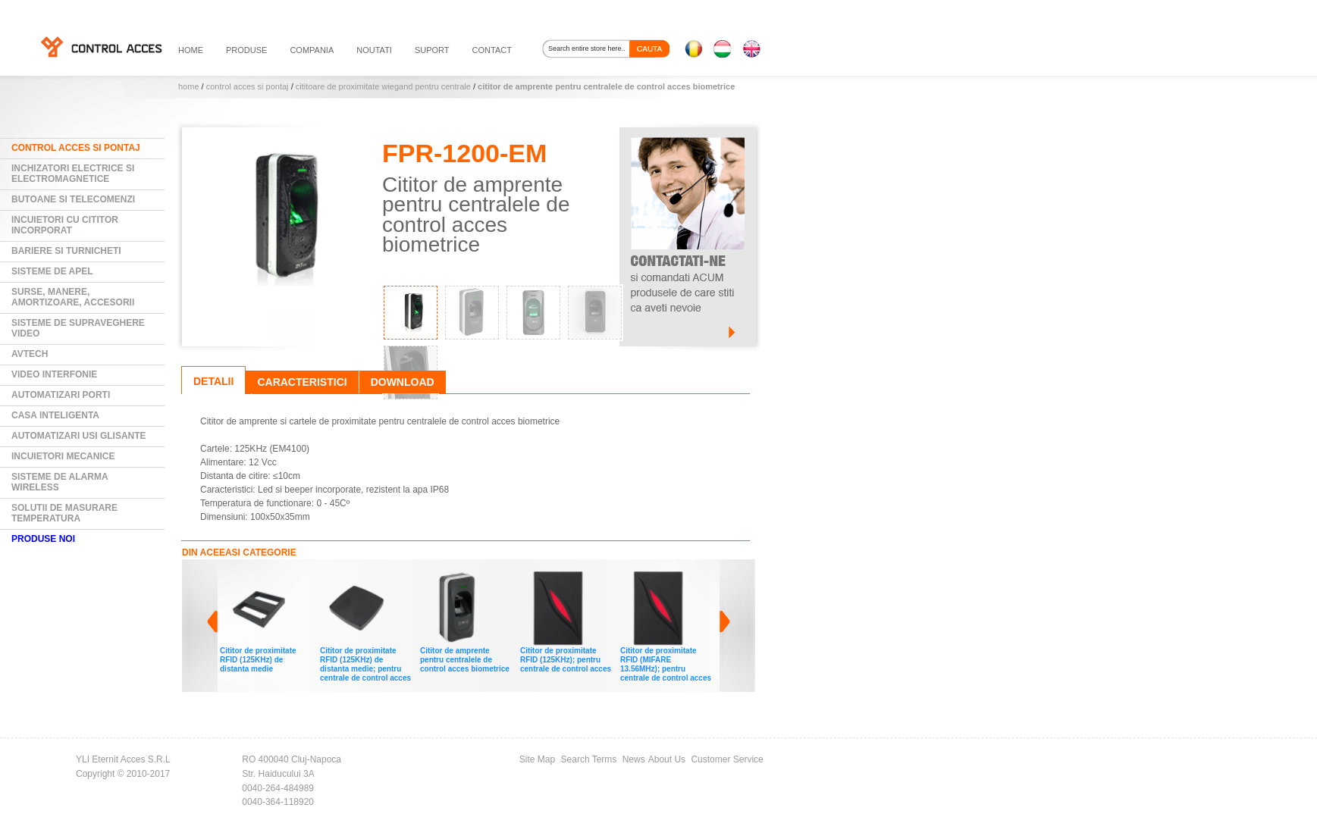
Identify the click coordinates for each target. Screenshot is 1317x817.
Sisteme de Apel (52, 271)
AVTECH (29, 354)
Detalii (213, 381)
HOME (190, 50)
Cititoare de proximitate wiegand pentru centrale (383, 86)
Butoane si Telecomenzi (73, 199)
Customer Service (727, 759)
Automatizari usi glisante (78, 435)
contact (492, 50)
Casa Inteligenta (55, 415)
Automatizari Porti (60, 395)
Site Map (537, 759)
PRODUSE (246, 50)
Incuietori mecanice (62, 456)
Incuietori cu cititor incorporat (64, 225)
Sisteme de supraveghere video (78, 328)
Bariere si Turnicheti (66, 251)
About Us (666, 759)
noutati (374, 50)
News (633, 759)
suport (432, 50)
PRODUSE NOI (43, 539)
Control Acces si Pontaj (247, 86)
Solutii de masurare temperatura (64, 513)
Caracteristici (301, 382)
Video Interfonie (54, 374)
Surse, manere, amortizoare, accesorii (72, 297)
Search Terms (589, 759)
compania (312, 50)
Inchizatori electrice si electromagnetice (72, 173)
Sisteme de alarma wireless (59, 482)
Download (402, 382)
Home (188, 86)
